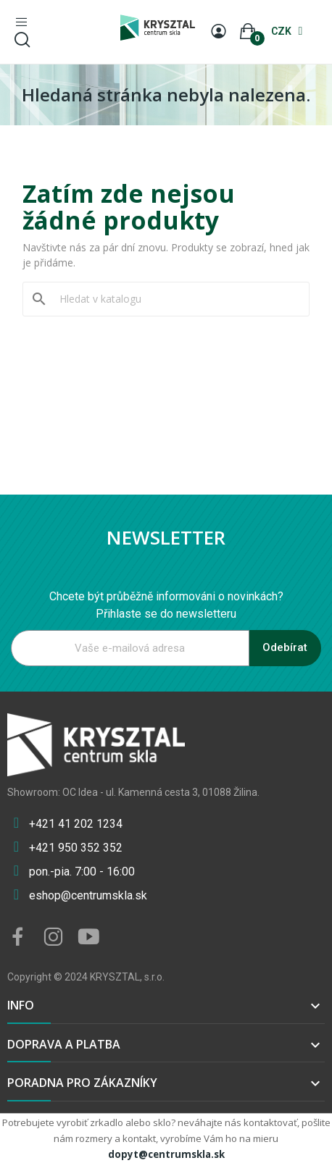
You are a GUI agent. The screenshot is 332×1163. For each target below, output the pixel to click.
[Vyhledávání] (175, 299)
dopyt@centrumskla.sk (166, 1154)
